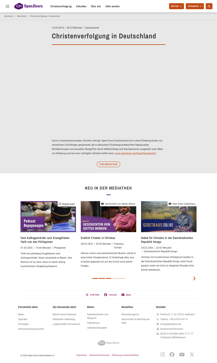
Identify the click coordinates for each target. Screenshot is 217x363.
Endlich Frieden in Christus (98, 238)
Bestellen (127, 307)
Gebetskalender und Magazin (97, 316)
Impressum (81, 355)
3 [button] (108, 278)
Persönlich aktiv (28, 307)
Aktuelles (81, 6)
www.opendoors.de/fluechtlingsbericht (135, 153)
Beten (21, 314)
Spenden (22, 319)
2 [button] (102, 278)
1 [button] (95, 278)
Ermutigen (23, 324)
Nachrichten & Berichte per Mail (136, 321)
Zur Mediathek (108, 164)
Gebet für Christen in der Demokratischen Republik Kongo (167, 240)
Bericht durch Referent (64, 314)
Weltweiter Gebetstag (64, 319)
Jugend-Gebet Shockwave (66, 324)
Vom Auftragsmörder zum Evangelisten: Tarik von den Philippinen (45, 240)
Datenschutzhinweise (171, 328)
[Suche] (209, 6)
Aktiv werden (112, 6)
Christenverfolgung (61, 6)
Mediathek (21, 16)
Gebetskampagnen (97, 327)
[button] (92, 294)
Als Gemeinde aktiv (64, 307)
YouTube (182, 354)
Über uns (96, 6)
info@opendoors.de (170, 324)
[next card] (194, 278)
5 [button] (122, 278)
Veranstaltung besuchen (31, 328)
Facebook (172, 354)
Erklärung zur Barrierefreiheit (125, 355)
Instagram (162, 354)
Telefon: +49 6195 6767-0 (173, 319)
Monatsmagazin (130, 314)
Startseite (9, 16)
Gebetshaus (93, 322)
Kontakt (161, 307)
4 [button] (115, 278)
